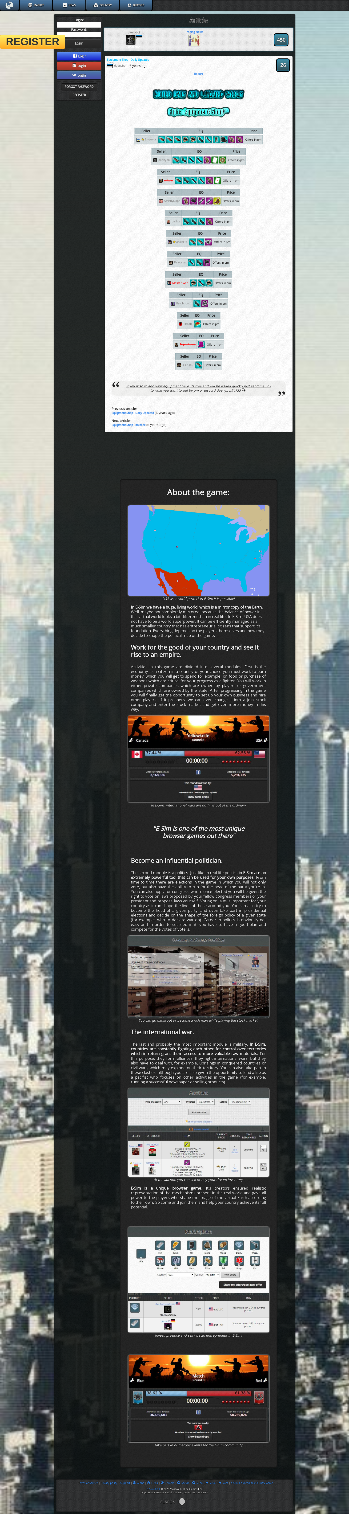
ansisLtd (180, 242)
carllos (176, 221)
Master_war (180, 283)
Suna (197, 1483)
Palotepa (180, 262)
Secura (183, 1483)
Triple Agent (188, 344)
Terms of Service (88, 1483)
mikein (168, 180)
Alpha (138, 1483)
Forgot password (79, 87)
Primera (167, 1483)
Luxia (152, 1483)
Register (79, 95)
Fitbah (188, 324)
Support (125, 1483)
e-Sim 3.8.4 (153, 1489)
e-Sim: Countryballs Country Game (252, 1483)
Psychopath (183, 303)
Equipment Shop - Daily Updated (133, 413)
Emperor (148, 139)
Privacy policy (109, 1483)
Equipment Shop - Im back (128, 425)
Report (198, 74)
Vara (223, 1483)
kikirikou (187, 365)
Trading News (194, 32)
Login (80, 56)
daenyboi (164, 160)
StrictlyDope (172, 201)
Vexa (210, 1483)
